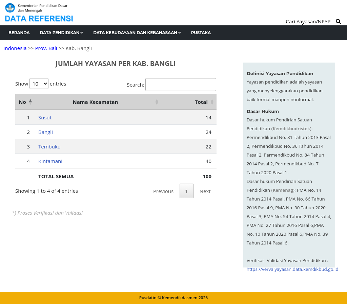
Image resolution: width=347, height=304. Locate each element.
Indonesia (14, 48)
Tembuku (49, 146)
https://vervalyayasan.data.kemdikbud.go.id (293, 269)
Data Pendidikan (61, 32)
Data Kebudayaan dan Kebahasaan (137, 32)
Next (205, 191)
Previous (163, 191)
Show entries (40, 83)
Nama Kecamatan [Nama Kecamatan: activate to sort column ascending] (95, 101)
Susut (45, 117)
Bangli (45, 131)
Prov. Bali (46, 48)
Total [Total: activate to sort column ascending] (201, 101)
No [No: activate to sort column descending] (22, 101)
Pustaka (201, 32)
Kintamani (50, 161)
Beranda (19, 32)
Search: (171, 84)
